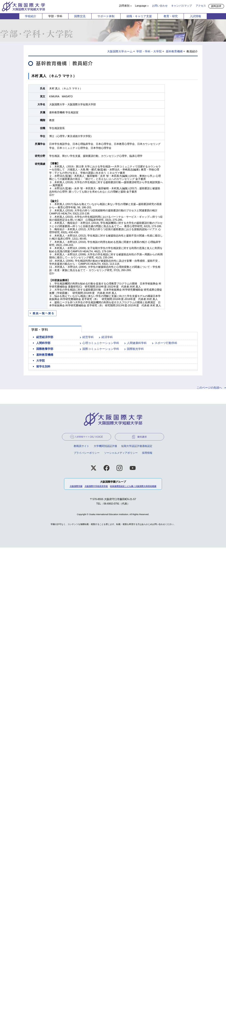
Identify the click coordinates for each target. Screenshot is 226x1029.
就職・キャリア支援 (139, 16)
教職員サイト (81, 446)
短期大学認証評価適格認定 (136, 446)
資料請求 (216, 6)
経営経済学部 (44, 337)
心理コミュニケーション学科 (100, 343)
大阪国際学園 (76, 486)
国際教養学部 (44, 349)
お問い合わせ (160, 5)
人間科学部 (43, 343)
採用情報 (147, 452)
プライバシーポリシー (87, 452)
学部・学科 (55, 16)
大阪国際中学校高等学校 (96, 486)
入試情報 (195, 16)
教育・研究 (171, 16)
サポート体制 (105, 16)
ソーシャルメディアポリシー (121, 452)
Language (140, 5)
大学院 (40, 360)
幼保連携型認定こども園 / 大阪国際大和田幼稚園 (133, 486)
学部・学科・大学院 (149, 51)
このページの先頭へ (209, 387)
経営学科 (88, 337)
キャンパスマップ (181, 5)
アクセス (201, 5)
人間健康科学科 (137, 343)
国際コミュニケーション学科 (100, 349)
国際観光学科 (135, 349)
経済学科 (107, 337)
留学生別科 (43, 366)
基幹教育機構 (174, 51)
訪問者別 (124, 5)
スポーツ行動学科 (166, 343)
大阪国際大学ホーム (120, 51)
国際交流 (79, 16)
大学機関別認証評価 (105, 446)
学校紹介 (30, 16)
